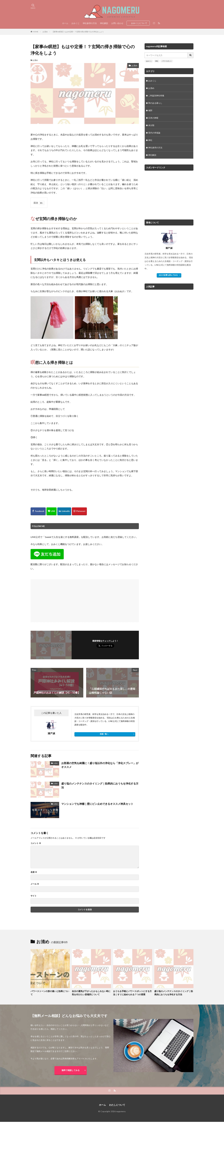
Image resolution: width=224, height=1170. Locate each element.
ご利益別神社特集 (156, 95)
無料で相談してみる (71, 1070)
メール (35, 884)
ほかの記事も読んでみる (168, 275)
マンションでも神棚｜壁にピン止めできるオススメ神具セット (97, 803)
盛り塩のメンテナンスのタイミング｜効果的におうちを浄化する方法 (99, 785)
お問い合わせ (117, 23)
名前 (34, 872)
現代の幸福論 (154, 132)
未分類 (151, 125)
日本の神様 (153, 118)
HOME (35, 32)
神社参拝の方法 (90, 23)
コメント (36, 843)
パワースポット (167, 61)
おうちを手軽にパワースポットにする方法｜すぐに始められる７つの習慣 (132, 993)
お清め (45, 32)
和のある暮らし (155, 103)
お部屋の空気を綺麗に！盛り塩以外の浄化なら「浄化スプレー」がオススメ (99, 764)
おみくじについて (139, 23)
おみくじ (75, 23)
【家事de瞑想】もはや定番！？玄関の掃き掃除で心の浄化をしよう (78, 32)
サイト (34, 896)
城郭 (150, 110)
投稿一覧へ (104, 734)
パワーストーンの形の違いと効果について (50, 993)
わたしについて (117, 1104)
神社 (156, 61)
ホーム (65, 23)
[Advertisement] (58, 599)
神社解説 (104, 23)
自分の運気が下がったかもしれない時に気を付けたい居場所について (91, 993)
